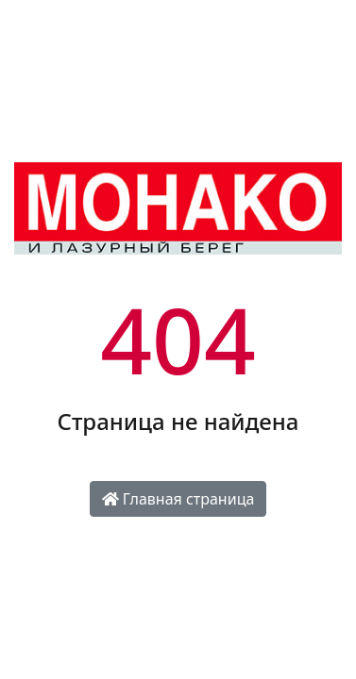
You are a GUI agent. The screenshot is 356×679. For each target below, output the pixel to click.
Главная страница (178, 499)
